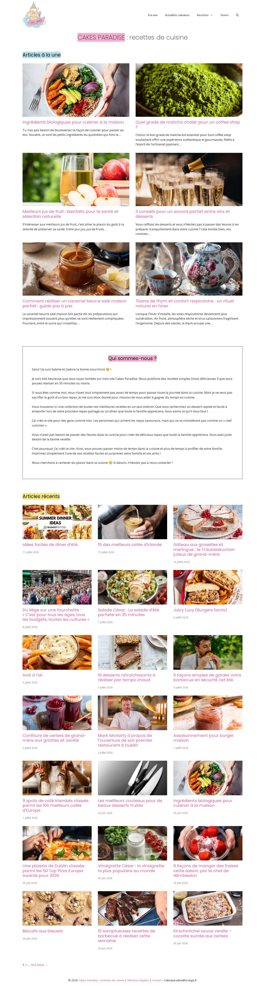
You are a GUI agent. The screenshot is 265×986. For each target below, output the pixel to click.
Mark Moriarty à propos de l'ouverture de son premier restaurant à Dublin (125, 740)
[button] (237, 15)
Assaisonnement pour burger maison (203, 738)
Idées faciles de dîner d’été (50, 544)
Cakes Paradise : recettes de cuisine (101, 980)
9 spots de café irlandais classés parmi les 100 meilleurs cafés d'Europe (56, 805)
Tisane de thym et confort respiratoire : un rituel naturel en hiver (185, 303)
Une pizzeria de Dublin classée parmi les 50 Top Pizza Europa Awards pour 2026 (53, 870)
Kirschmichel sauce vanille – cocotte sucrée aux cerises (202, 933)
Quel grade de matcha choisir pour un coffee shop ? (188, 124)
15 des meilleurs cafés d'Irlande (130, 544)
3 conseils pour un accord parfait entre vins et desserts (183, 214)
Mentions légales (138, 980)
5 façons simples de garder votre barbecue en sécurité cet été (207, 677)
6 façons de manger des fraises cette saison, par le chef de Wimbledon (205, 870)
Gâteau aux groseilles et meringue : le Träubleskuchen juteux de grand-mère (204, 549)
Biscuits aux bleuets (43, 931)
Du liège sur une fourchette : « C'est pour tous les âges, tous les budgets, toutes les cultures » (56, 614)
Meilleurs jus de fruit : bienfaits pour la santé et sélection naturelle (71, 214)
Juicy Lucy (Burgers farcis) (200, 610)
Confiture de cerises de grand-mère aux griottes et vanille (54, 738)
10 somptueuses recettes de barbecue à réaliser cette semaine (126, 936)
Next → (42, 965)
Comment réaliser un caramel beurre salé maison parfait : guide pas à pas (75, 303)
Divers (224, 15)
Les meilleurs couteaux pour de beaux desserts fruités (130, 803)
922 (33, 965)
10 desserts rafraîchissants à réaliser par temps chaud (126, 677)
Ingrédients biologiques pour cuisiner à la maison (73, 122)
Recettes (207, 15)
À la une (153, 15)
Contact (157, 980)
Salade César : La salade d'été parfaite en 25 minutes (128, 612)
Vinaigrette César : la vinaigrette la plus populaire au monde (131, 868)
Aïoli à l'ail (33, 675)
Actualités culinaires (177, 15)
